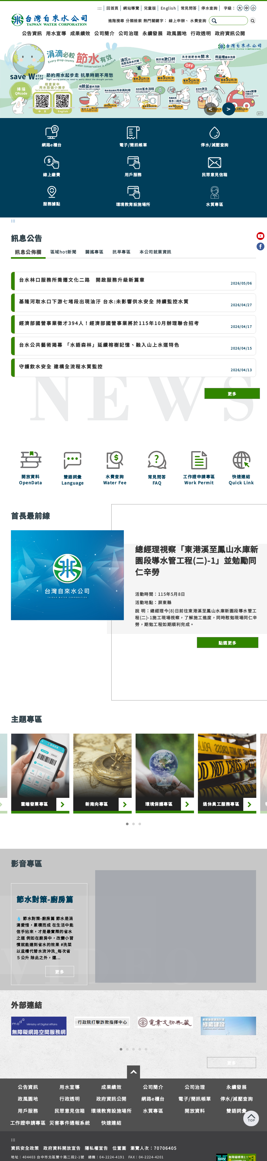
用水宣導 (56, 33)
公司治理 (128, 33)
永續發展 (152, 33)
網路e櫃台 (153, 1064)
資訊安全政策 (25, 1114)
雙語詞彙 (236, 1076)
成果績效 (80, 33)
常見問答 (189, 8)
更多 (232, 359)
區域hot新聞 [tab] (63, 217)
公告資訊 (32, 33)
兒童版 (150, 8)
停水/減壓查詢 (236, 1064)
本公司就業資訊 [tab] (155, 217)
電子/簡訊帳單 (194, 1064)
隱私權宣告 (96, 1114)
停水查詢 (209, 8)
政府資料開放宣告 (62, 1114)
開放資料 (195, 1076)
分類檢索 (134, 20)
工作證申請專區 (28, 1088)
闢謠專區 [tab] (94, 217)
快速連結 (111, 1088)
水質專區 (153, 1076)
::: (100, 8)
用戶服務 (28, 1076)
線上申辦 (177, 20)
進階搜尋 (116, 20)
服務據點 (179, 1142)
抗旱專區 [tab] (121, 217)
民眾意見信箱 (69, 1076)
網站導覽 (131, 8)
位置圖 (119, 1114)
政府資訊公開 (230, 33)
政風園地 (177, 33)
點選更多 (228, 608)
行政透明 (201, 33)
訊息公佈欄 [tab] (28, 217)
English (168, 8)
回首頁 (112, 8)
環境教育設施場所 (111, 1076)
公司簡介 (104, 33)
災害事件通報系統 (69, 1088)
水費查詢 (198, 20)
